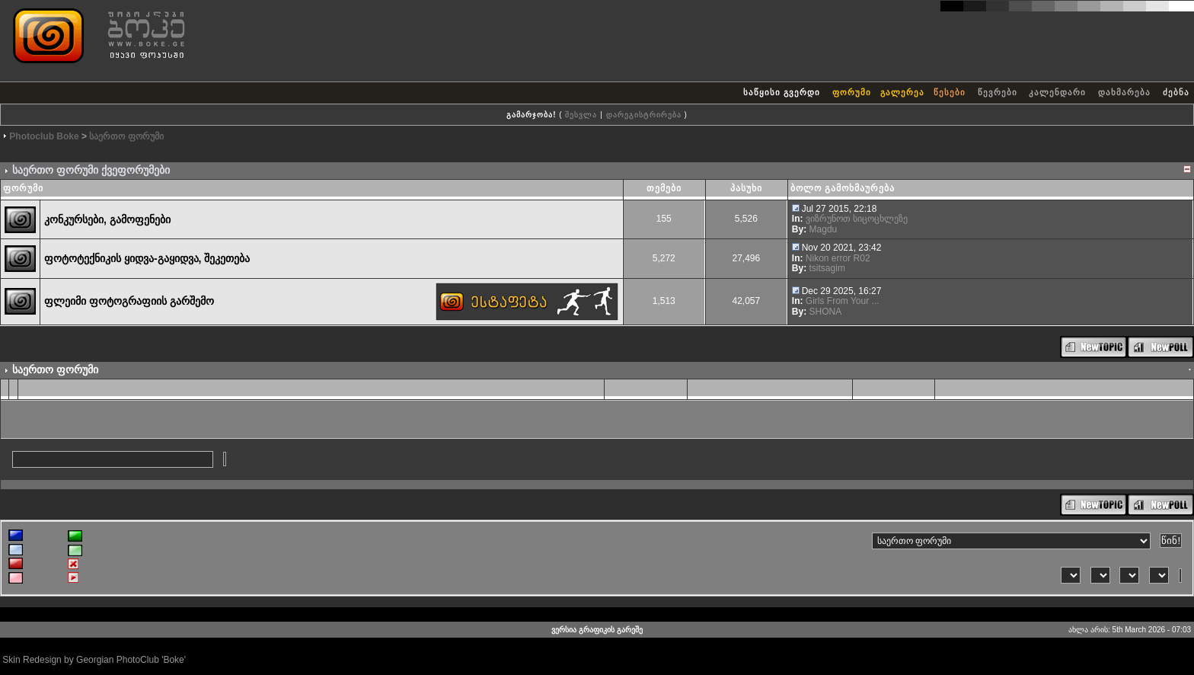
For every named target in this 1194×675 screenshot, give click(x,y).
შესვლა (581, 114)
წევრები (997, 92)
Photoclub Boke (43, 136)
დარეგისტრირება (644, 114)
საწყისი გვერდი (781, 92)
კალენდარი (1057, 92)
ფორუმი (851, 92)
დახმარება (1124, 92)
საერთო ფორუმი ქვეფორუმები (91, 170)
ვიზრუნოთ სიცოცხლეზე (857, 218)
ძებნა (1176, 92)
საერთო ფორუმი (126, 136)
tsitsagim (827, 268)
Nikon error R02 (838, 258)
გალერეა (902, 92)
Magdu (823, 229)
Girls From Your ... (843, 301)
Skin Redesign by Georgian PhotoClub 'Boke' (94, 659)
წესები (950, 92)
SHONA (825, 311)
